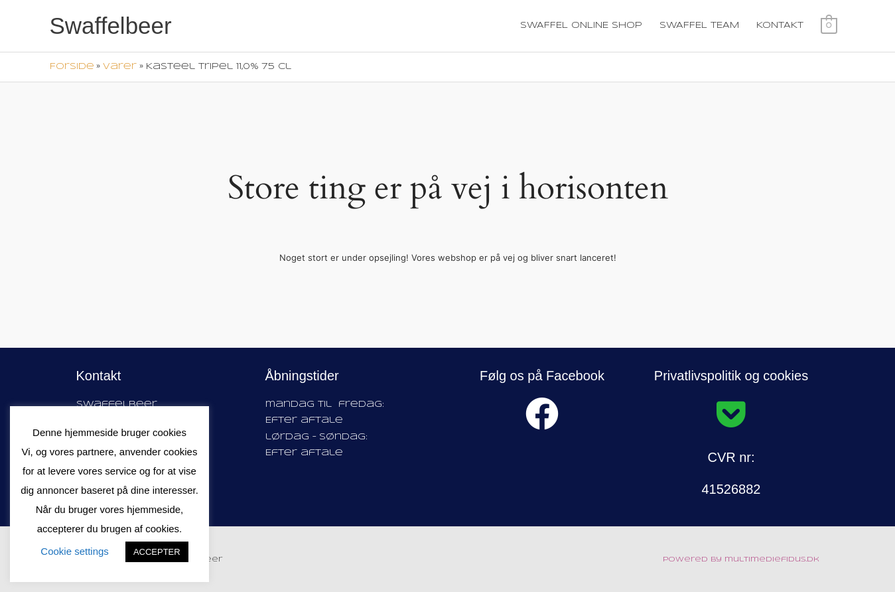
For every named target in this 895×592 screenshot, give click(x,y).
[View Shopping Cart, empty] (829, 25)
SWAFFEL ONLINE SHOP (582, 25)
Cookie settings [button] (74, 551)
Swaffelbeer (111, 25)
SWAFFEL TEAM (700, 25)
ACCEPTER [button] (156, 552)
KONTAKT (780, 25)
